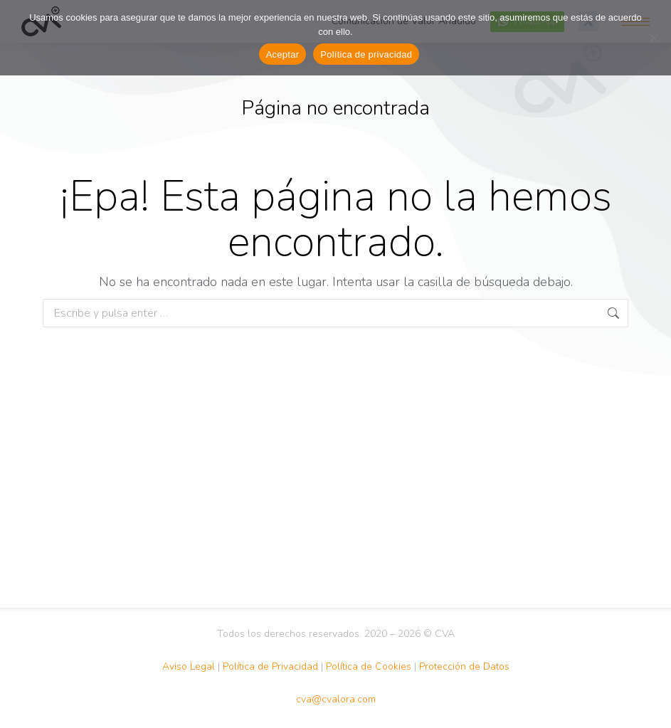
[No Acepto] (653, 38)
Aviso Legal (188, 666)
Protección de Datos (464, 666)
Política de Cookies (368, 666)
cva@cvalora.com (336, 699)
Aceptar (283, 54)
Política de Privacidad (270, 666)
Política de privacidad (366, 54)
